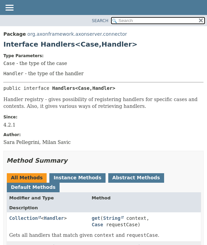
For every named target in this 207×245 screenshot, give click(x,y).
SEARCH (100, 20)
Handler (54, 218)
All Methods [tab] (27, 177)
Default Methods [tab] (33, 187)
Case (97, 224)
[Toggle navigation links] (9, 8)
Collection (23, 218)
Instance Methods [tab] (77, 177)
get (96, 218)
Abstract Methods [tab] (136, 177)
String (112, 218)
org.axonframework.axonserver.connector (77, 34)
